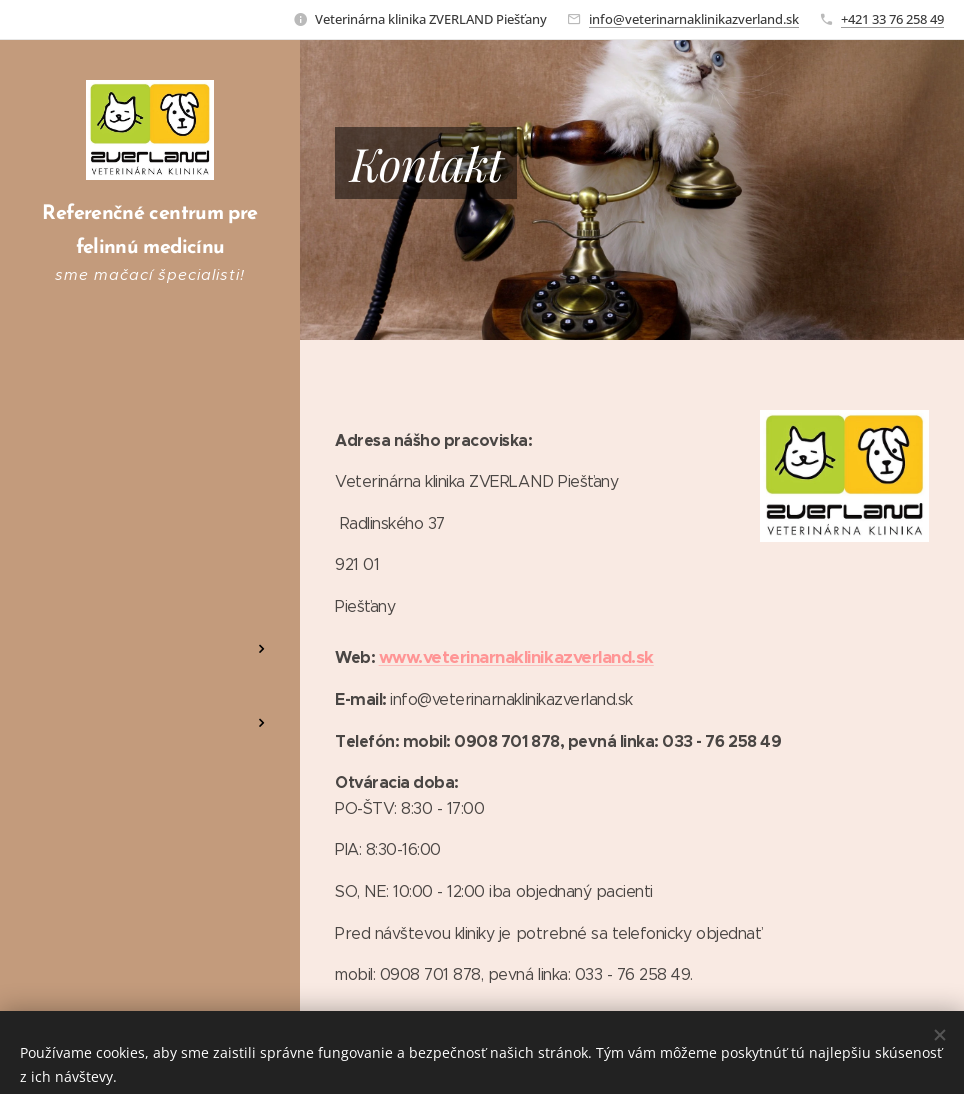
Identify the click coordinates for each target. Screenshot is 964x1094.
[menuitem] (150, 515)
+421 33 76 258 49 (892, 19)
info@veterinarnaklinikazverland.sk (694, 19)
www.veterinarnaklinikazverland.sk (516, 657)
